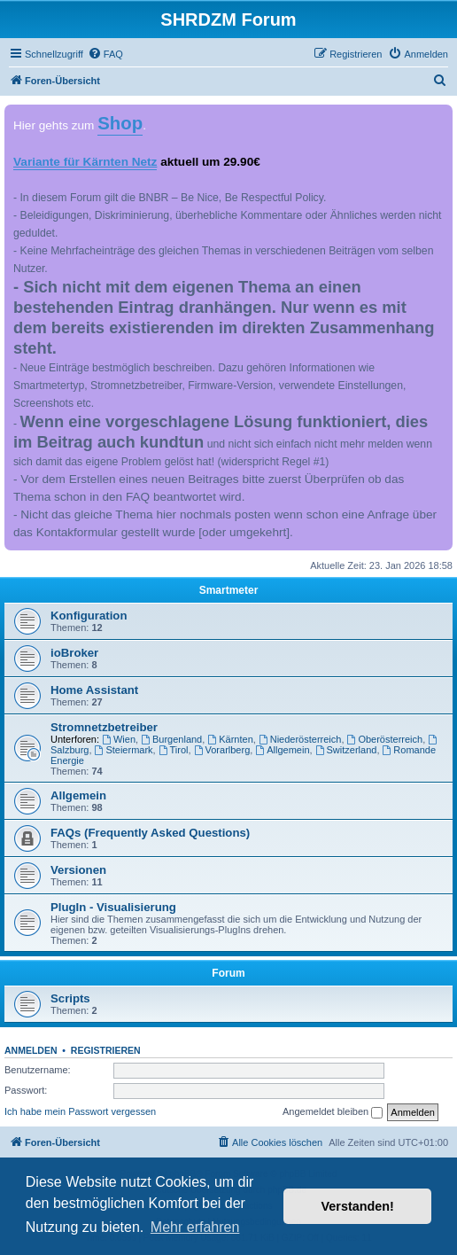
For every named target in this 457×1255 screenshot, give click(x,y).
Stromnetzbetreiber (104, 727)
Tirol (174, 749)
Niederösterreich (300, 739)
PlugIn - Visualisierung (113, 907)
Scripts (70, 998)
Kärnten (229, 739)
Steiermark (124, 749)
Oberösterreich (385, 739)
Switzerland (346, 749)
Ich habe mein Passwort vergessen (80, 1111)
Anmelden (31, 1050)
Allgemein (282, 749)
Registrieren (106, 1050)
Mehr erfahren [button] (195, 1227)
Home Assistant (94, 690)
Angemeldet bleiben (333, 1112)
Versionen (78, 870)
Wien (119, 739)
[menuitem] (105, 54)
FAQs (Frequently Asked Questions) (150, 832)
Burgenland (171, 739)
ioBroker (74, 652)
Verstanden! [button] (357, 1206)
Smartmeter (229, 590)
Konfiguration (88, 615)
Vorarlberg (222, 749)
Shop (120, 123)
